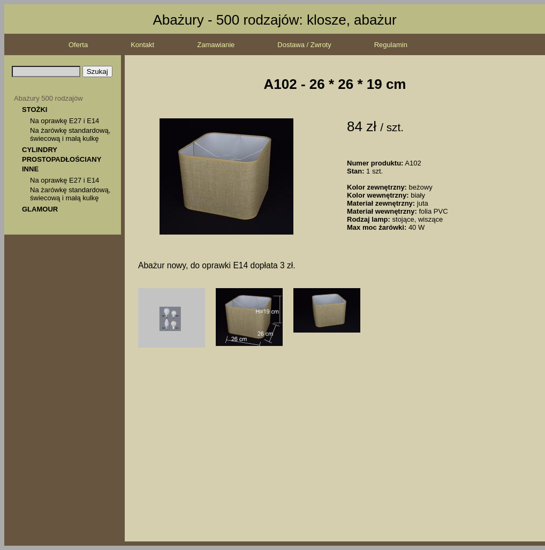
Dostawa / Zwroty (304, 45)
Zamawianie (215, 45)
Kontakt (142, 45)
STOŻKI (34, 110)
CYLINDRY (39, 150)
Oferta (78, 45)
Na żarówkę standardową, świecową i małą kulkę (70, 134)
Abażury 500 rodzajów (48, 98)
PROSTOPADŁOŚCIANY (61, 159)
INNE (30, 169)
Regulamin (390, 45)
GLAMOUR (40, 209)
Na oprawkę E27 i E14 (64, 121)
